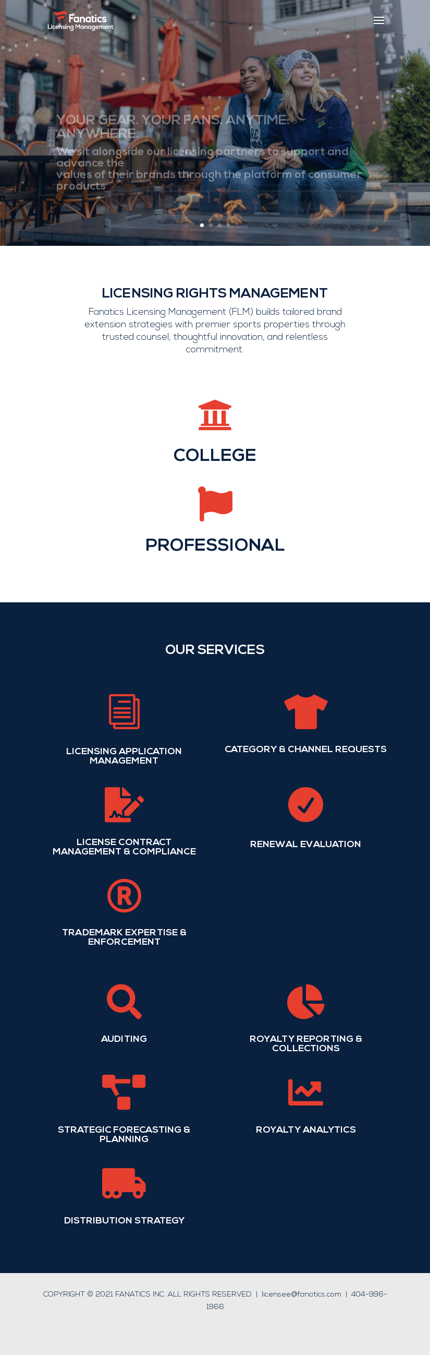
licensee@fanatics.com (301, 1295)
